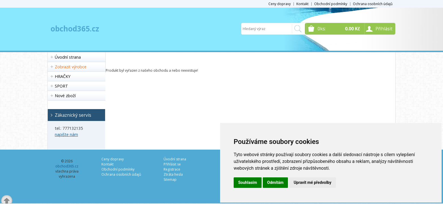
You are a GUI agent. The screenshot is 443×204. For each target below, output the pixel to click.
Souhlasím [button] (247, 182)
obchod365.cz (75, 29)
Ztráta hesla (173, 174)
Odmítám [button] (275, 182)
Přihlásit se (172, 164)
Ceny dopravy (279, 3)
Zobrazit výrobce (70, 66)
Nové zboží (65, 95)
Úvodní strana (68, 57)
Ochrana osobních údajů (372, 3)
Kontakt (302, 3)
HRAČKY (62, 76)
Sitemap (170, 179)
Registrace (172, 169)
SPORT (61, 86)
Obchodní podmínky (330, 3)
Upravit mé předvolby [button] (312, 182)
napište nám (66, 134)
